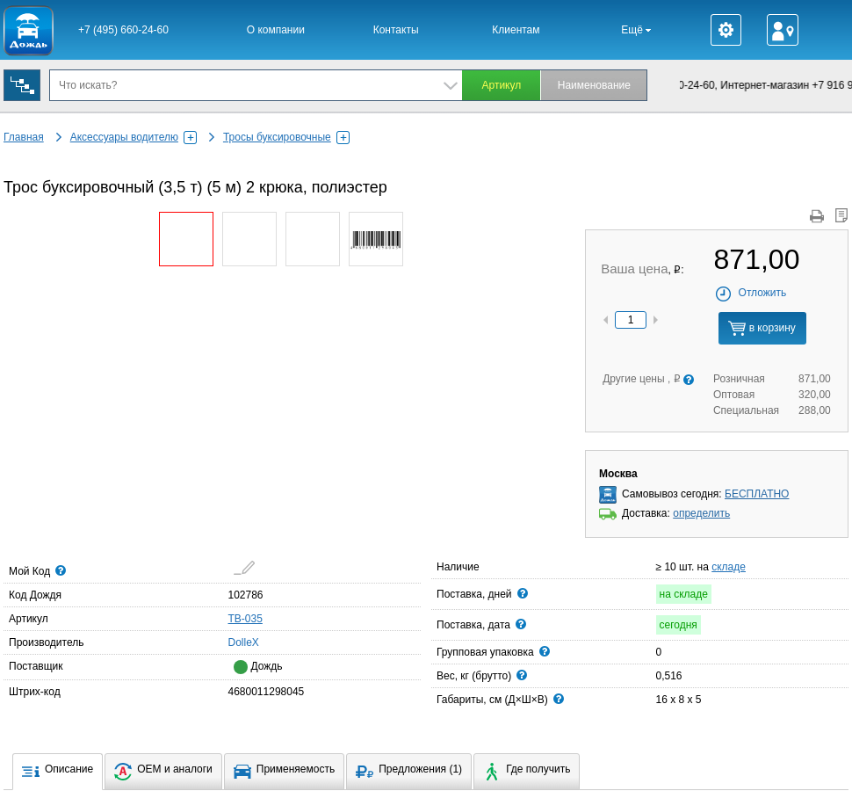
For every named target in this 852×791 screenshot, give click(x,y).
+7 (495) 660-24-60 (123, 30)
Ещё (636, 30)
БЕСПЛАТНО (757, 494)
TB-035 (245, 619)
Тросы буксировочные (286, 137)
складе (728, 567)
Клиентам (515, 30)
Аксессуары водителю (133, 137)
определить (701, 513)
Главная (24, 137)
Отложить (750, 293)
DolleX (233, 641)
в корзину (761, 328)
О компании (276, 30)
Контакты (396, 30)
